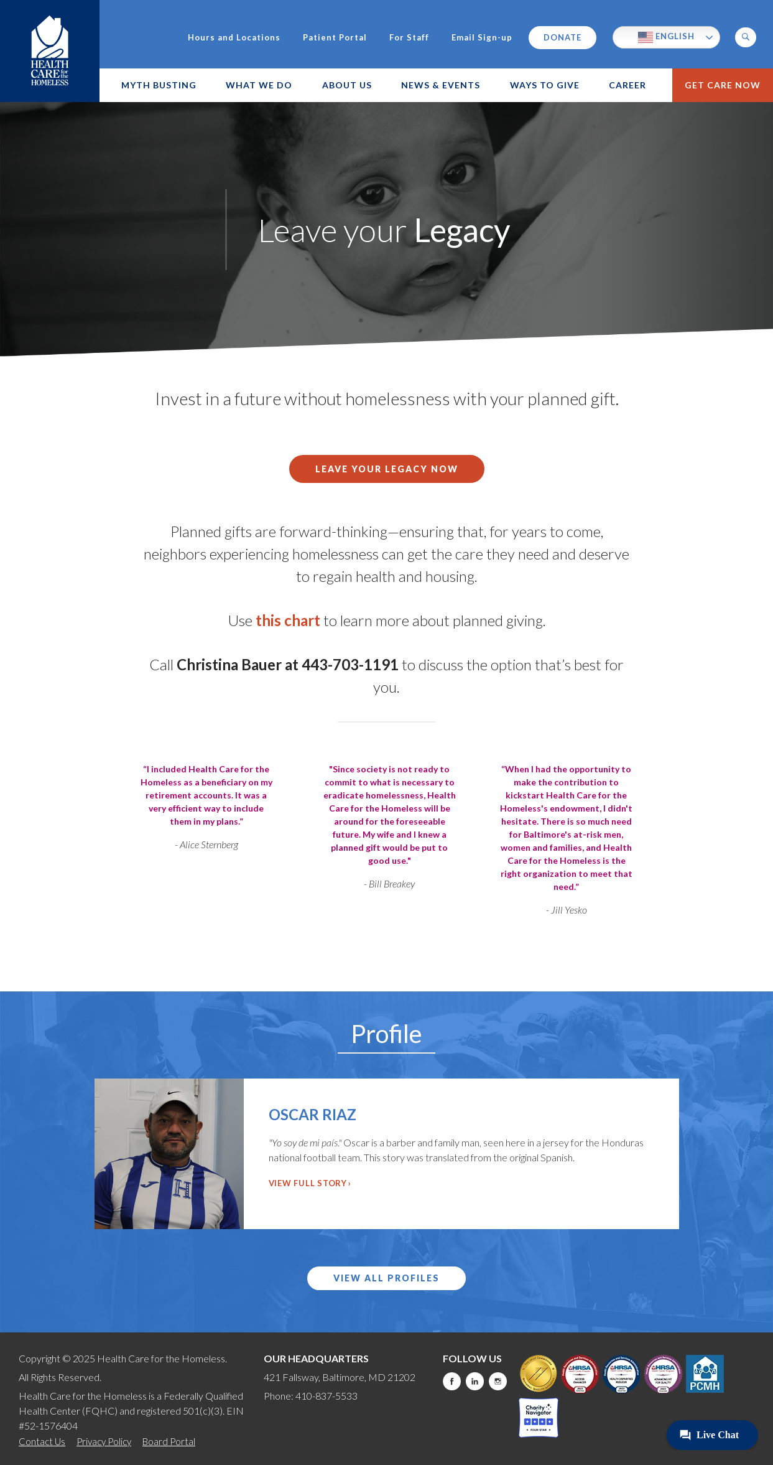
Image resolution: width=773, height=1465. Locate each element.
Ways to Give (545, 85)
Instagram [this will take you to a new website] (498, 1381)
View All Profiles (386, 1278)
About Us (347, 85)
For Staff (409, 38)
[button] (745, 37)
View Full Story (308, 1183)
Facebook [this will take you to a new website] (452, 1381)
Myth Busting (159, 85)
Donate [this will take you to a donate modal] (562, 37)
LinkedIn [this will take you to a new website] (475, 1381)
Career (627, 85)
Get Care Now (723, 85)
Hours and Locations (234, 38)
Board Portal (168, 1441)
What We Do (259, 85)
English (666, 37)
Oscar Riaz (312, 1114)
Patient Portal (335, 38)
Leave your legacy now (386, 469)
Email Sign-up (481, 38)
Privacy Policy (103, 1441)
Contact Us (42, 1441)
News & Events (440, 85)
